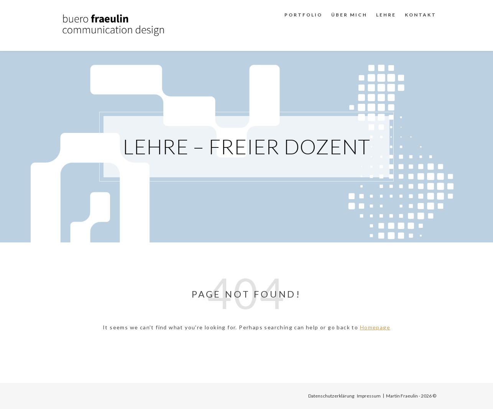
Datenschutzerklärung (331, 396)
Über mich (349, 15)
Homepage (375, 327)
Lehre (386, 15)
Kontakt (420, 15)
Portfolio (303, 15)
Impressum (369, 396)
